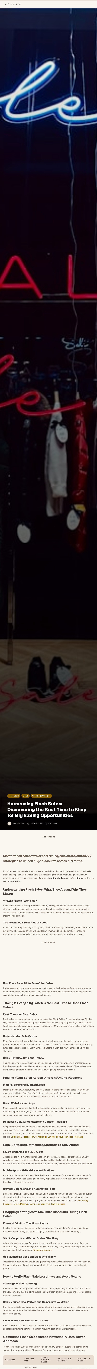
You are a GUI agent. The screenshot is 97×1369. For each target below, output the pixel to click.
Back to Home (12, 4)
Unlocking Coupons (42, 1250)
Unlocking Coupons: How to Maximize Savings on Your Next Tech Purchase (47, 1136)
